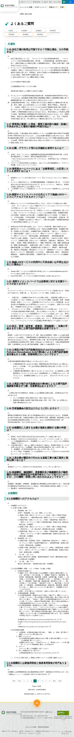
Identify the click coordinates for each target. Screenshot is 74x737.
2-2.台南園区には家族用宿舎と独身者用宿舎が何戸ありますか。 (37, 664)
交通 (62, 7)
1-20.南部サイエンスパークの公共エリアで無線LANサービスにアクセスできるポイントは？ (36, 195)
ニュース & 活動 (26, 7)
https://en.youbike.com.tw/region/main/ (35, 626)
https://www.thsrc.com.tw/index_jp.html (43, 653)
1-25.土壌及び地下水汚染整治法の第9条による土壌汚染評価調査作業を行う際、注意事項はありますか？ (37, 384)
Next (54, 681)
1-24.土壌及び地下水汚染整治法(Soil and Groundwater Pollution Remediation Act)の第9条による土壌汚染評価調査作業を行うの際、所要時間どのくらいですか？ (37, 352)
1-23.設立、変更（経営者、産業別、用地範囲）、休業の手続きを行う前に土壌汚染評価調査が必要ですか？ (37, 327)
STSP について (41, 7)
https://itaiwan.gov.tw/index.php (22, 210)
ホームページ (14, 14)
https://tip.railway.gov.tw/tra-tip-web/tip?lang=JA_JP (41, 619)
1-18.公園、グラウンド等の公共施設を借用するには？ (35, 148)
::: (0, 11)
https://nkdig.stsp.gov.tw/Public (22, 159)
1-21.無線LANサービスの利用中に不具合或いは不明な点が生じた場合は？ (37, 263)
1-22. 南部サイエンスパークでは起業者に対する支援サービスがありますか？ (37, 282)
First (14, 681)
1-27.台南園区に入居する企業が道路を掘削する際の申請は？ (36, 428)
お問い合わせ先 (26, 14)
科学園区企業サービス (33, 178)
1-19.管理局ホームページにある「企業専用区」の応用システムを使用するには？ (37, 169)
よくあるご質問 (56, 2)
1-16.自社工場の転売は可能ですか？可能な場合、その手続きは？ (37, 50)
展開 (37, 703)
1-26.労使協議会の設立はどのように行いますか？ (33, 408)
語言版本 (64, 2)
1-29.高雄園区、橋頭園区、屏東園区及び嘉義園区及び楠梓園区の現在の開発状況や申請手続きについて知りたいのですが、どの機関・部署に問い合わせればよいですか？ (37, 474)
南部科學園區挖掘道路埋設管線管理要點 (31, 436)
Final (59, 681)
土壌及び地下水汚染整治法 (23, 335)
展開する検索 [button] (70, 2)
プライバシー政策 (30, 727)
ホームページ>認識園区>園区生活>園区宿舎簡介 (30, 674)
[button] (44, 14)
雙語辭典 (37, 2)
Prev (19, 681)
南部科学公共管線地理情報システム (30, 439)
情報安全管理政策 (43, 727)
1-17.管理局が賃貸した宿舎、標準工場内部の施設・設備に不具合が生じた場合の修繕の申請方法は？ (37, 125)
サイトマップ (27, 2)
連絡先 (46, 2)
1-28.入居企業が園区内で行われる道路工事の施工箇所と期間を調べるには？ (37, 458)
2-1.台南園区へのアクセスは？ (23, 498)
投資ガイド (53, 7)
